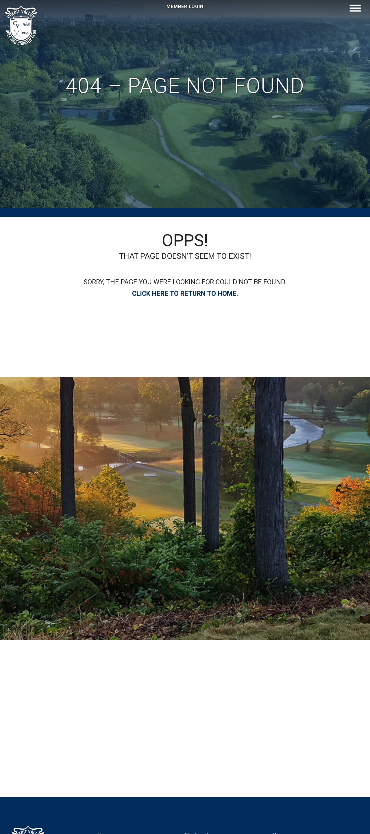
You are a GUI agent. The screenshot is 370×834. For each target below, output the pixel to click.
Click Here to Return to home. (185, 294)
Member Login (185, 6)
